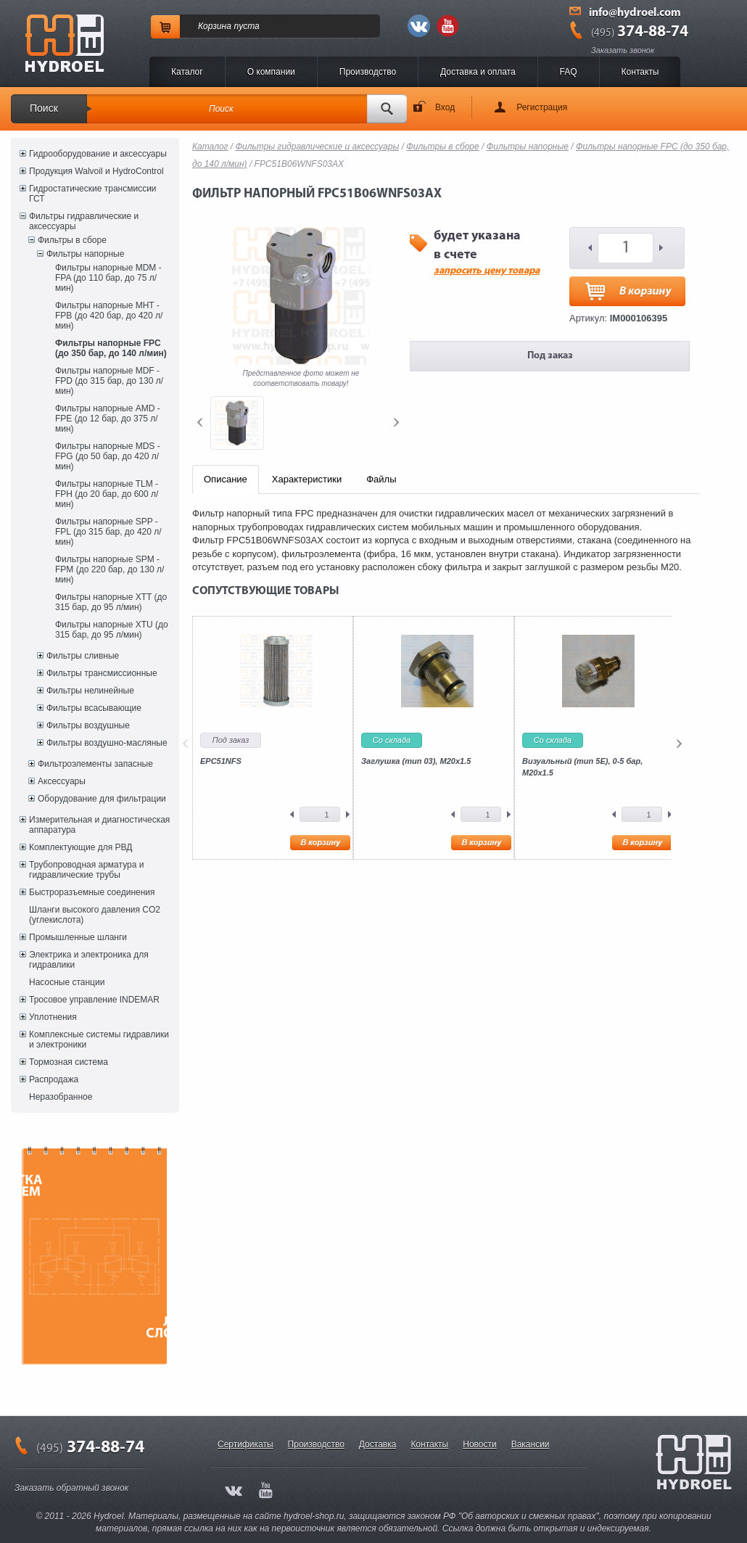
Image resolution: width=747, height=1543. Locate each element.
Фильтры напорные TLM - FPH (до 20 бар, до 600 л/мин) (106, 494)
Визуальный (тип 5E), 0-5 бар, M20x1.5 (582, 767)
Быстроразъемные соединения (92, 892)
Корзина (214, 26)
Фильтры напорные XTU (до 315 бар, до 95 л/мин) (111, 630)
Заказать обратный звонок (71, 1488)
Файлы (381, 479)
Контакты (640, 72)
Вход (445, 107)
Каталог (187, 72)
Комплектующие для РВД (80, 847)
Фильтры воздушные (88, 725)
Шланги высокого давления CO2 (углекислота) (94, 915)
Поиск (44, 108)
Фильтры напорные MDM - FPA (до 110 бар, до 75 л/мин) (108, 278)
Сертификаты (245, 1444)
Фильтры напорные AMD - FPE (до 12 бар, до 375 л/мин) (107, 418)
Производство (367, 72)
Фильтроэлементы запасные (95, 764)
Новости (479, 1444)
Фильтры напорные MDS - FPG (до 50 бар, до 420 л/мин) (107, 456)
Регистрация (541, 107)
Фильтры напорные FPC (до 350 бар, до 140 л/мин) (111, 348)
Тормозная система (68, 1062)
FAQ (568, 72)
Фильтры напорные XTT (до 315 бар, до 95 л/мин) (111, 602)
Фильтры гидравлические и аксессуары (84, 221)
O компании (271, 72)
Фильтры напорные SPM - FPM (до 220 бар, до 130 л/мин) (109, 569)
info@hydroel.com (635, 13)
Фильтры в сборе (72, 240)
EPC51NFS (221, 761)
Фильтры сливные (82, 656)
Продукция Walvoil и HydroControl (96, 171)
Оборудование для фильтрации (102, 799)
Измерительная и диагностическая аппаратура (99, 825)
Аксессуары (62, 781)
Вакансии (530, 1444)
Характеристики (307, 479)
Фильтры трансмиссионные (101, 673)
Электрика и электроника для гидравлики (89, 960)
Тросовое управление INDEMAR (94, 1000)
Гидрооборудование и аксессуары (98, 154)
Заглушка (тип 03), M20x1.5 (416, 761)
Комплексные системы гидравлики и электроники (99, 1039)
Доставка (378, 1444)
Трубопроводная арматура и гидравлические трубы (86, 870)
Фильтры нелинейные (90, 691)
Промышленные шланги (78, 937)
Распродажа (53, 1079)
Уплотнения (53, 1017)
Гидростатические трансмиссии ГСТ (93, 194)
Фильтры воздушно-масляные (107, 743)
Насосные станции (66, 982)
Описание (225, 479)
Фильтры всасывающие (93, 708)
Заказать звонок (622, 50)
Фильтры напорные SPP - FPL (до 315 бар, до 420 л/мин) (108, 532)
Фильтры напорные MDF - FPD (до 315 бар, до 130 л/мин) (109, 381)
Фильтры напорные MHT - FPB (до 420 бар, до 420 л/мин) (108, 315)
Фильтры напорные (85, 254)
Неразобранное (60, 1097)
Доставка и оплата (478, 72)
